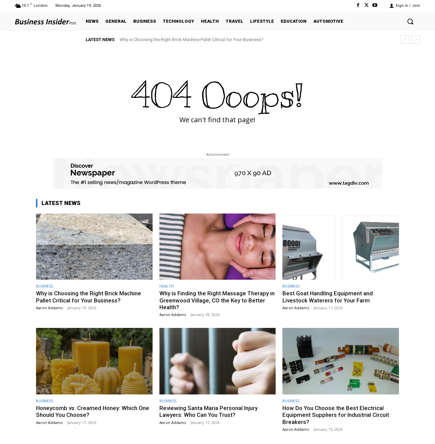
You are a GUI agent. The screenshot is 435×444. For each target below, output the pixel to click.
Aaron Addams (49, 307)
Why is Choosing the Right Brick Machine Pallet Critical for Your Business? (191, 39)
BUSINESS (44, 286)
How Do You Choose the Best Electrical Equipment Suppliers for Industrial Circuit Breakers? (335, 415)
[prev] (405, 39)
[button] (410, 21)
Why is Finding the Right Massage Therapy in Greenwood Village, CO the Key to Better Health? (217, 300)
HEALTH (166, 286)
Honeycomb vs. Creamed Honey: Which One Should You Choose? (93, 411)
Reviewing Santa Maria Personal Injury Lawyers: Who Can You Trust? (208, 411)
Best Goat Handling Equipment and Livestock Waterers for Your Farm (327, 296)
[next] (416, 39)
